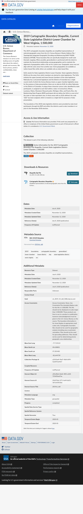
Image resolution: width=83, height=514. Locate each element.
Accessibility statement (11, 468)
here (53, 428)
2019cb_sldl (39, 244)
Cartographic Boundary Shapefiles (41, 181)
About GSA (6, 464)
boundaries (34, 251)
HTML (26, 156)
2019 (26, 251)
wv (37, 257)
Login (53, 442)
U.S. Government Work (47, 126)
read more (6, 76)
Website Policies (24, 442)
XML (31, 156)
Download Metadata (35, 240)
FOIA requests (7, 471)
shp (50, 254)
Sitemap (33, 442)
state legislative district (61, 254)
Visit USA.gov (49, 480)
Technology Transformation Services (51, 459)
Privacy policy (48, 471)
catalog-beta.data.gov (45, 9)
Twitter (6, 86)
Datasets (60, 26)
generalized (63, 251)
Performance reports (51, 468)
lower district (42, 254)
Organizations (73, 25)
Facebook (6, 90)
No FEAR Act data (8, 475)
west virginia (29, 257)
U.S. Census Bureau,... (22, 32)
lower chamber (30, 254)
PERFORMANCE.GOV (44, 442)
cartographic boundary (48, 251)
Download (73, 173)
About (3, 442)
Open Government (12, 442)
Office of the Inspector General (55, 464)
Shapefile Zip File (35, 173)
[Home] (12, 5)
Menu (79, 5)
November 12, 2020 (46, 46)
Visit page (73, 182)
